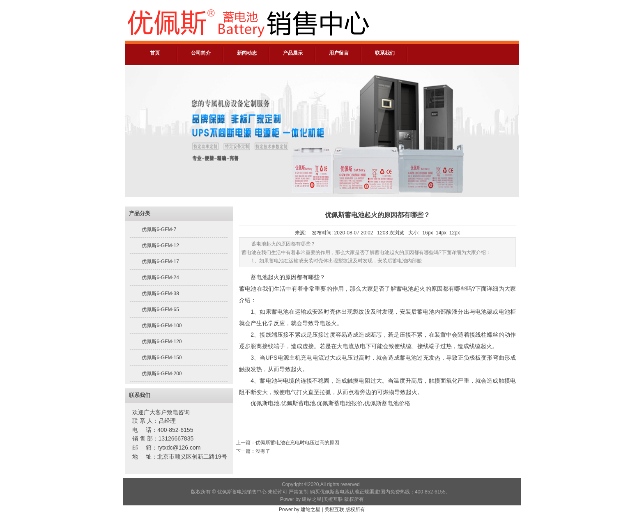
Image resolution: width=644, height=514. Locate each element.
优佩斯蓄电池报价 (340, 403)
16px (427, 233)
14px (441, 233)
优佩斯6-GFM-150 (162, 357)
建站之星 (312, 499)
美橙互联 (333, 499)
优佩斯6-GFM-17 (160, 261)
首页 (155, 53)
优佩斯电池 (265, 403)
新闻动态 (247, 53)
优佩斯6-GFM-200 (162, 373)
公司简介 (201, 53)
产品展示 (293, 53)
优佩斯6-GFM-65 (160, 309)
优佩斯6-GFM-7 (159, 229)
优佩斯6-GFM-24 (160, 277)
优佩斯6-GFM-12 (160, 245)
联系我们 (385, 53)
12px (454, 233)
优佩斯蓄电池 (298, 403)
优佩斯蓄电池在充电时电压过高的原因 (297, 442)
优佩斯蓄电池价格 (387, 403)
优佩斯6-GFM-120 (162, 341)
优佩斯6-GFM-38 (160, 293)
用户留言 (339, 53)
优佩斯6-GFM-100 (162, 325)
